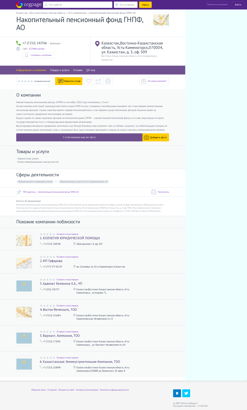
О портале (52, 390)
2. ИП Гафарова (51, 261)
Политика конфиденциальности (114, 390)
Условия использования (87, 390)
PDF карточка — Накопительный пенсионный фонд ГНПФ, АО (47, 192)
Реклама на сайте (66, 390)
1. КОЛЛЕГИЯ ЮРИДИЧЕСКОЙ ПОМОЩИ (70, 238)
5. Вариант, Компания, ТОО (60, 335)
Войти (238, 4)
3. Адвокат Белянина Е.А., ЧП (61, 283)
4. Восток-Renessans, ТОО (58, 309)
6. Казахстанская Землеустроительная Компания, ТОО (80, 361)
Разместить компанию (217, 4)
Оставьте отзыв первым (67, 234)
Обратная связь (38, 390)
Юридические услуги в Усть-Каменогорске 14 (84, 181)
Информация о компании (31, 70)
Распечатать (160, 192)
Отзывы (77, 70)
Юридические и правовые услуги (35, 181)
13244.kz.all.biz (36, 48)
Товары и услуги (59, 70)
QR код (90, 70)
